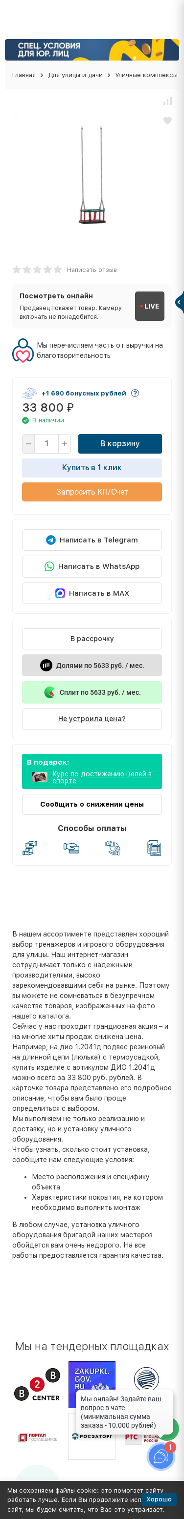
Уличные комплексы (146, 75)
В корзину (120, 443)
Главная (24, 75)
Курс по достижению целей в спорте (102, 777)
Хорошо (159, 1499)
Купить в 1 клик (92, 467)
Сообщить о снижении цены (92, 804)
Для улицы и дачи (75, 75)
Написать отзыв (92, 269)
